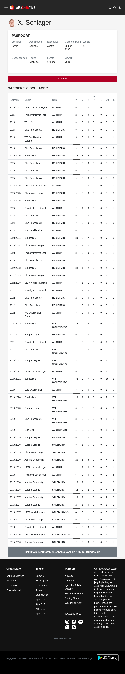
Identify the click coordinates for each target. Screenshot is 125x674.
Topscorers (41, 585)
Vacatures (11, 580)
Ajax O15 (40, 613)
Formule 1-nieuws (74, 593)
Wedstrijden (42, 580)
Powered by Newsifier (62, 639)
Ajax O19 (40, 599)
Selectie (40, 576)
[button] (114, 7)
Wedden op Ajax (73, 603)
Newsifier (69, 576)
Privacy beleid (13, 590)
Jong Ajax (41, 590)
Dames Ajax (42, 594)
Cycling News (72, 598)
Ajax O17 (40, 604)
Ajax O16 (40, 609)
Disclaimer (11, 585)
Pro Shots (70, 580)
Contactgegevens (15, 576)
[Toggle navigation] (6, 7)
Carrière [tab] (62, 78)
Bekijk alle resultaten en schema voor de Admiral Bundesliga (62, 552)
